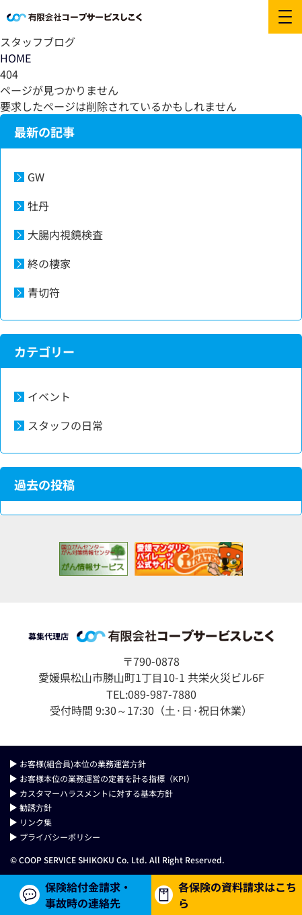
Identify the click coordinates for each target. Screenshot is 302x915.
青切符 (44, 292)
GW (36, 177)
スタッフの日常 (65, 425)
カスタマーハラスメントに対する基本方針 (96, 793)
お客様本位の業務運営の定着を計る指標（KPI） (107, 778)
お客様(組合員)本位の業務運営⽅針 (83, 763)
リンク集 (36, 822)
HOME (15, 58)
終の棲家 (49, 263)
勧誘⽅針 (36, 807)
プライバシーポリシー (60, 836)
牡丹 (38, 206)
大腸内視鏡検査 (65, 234)
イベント (49, 396)
